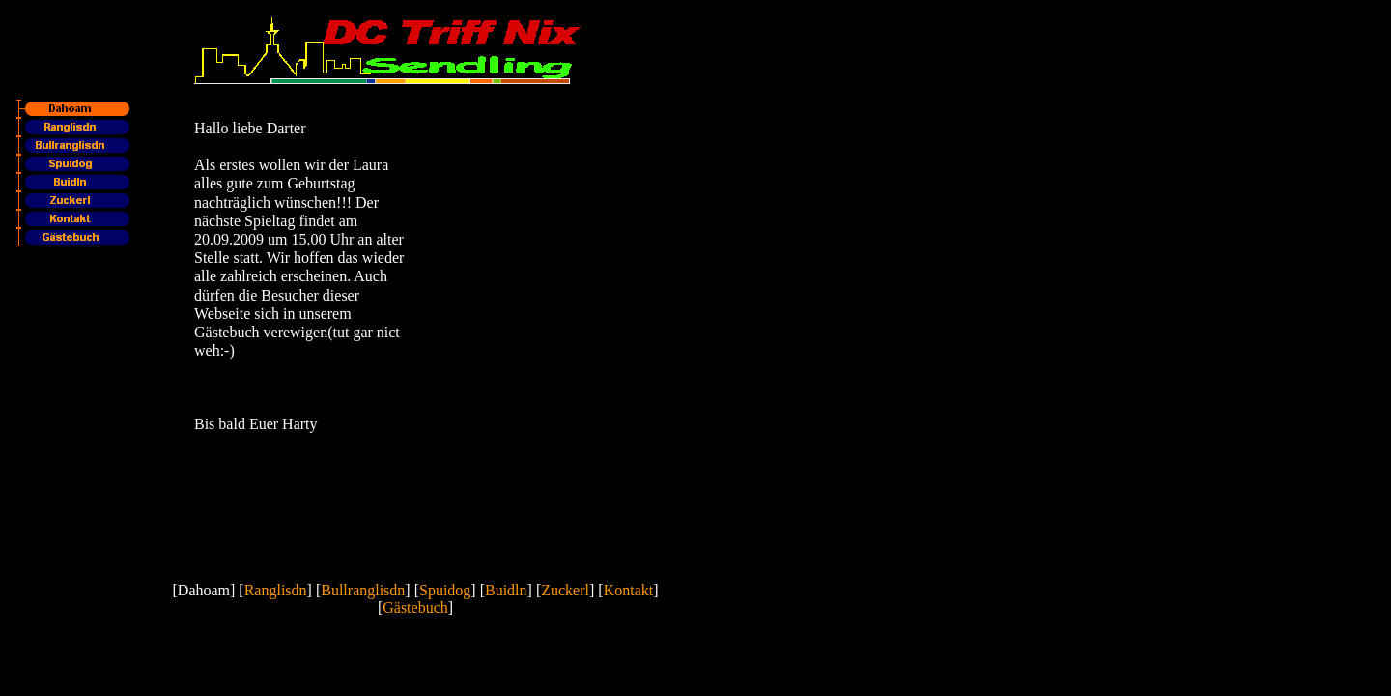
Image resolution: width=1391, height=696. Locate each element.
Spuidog (444, 590)
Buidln (506, 590)
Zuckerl (565, 590)
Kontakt (629, 590)
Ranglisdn (275, 590)
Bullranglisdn (363, 590)
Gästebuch (415, 607)
